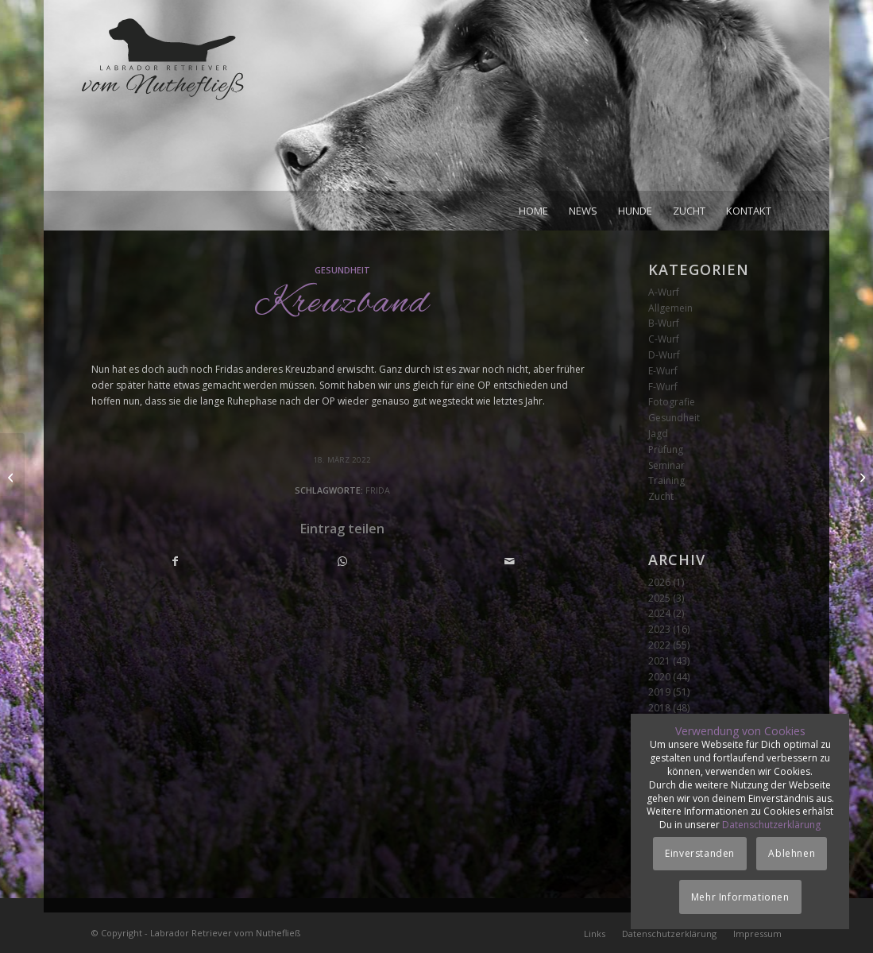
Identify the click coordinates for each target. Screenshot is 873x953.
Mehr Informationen (740, 897)
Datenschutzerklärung (771, 824)
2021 (659, 661)
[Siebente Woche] (12, 477)
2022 (659, 645)
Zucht (661, 496)
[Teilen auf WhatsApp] (343, 561)
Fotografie (671, 402)
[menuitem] (533, 211)
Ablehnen (791, 853)
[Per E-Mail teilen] (510, 561)
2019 (659, 692)
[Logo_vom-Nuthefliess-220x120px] (162, 103)
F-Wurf (663, 386)
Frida (377, 490)
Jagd (658, 433)
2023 (659, 629)
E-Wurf (663, 371)
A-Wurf (663, 292)
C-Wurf (663, 339)
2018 (659, 708)
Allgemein (670, 308)
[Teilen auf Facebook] (175, 561)
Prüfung (665, 449)
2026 (659, 582)
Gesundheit (342, 270)
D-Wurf (664, 355)
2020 (659, 677)
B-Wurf (663, 323)
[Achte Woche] (860, 477)
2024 (659, 613)
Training (666, 480)
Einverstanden (700, 853)
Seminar (666, 465)
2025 (659, 598)
